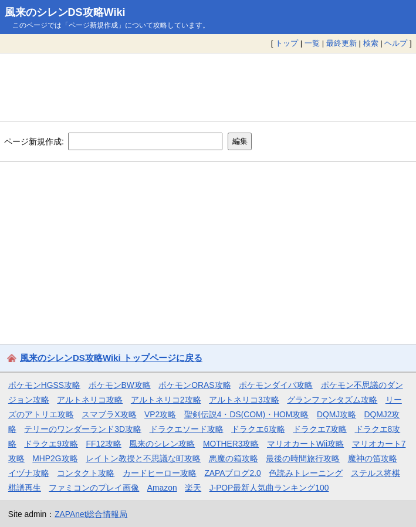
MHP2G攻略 (54, 458)
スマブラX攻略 (109, 414)
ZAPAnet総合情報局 (91, 514)
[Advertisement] (208, 87)
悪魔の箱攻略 (233, 458)
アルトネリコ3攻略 (244, 399)
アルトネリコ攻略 (90, 399)
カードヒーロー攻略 (160, 473)
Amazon (162, 487)
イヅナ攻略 (28, 473)
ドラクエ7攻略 (320, 429)
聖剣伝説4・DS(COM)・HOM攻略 (246, 414)
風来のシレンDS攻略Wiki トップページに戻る (111, 358)
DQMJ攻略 (336, 414)
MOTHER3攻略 (231, 443)
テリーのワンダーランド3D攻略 (82, 429)
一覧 (312, 43)
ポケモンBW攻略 (120, 385)
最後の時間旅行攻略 (303, 458)
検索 (370, 43)
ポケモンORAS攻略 (194, 385)
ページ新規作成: (34, 141)
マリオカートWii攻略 (305, 443)
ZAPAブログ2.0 (232, 473)
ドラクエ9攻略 (51, 443)
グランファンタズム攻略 (332, 399)
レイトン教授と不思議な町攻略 (143, 458)
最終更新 (341, 43)
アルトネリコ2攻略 (166, 399)
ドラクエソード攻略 (187, 429)
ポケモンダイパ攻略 (276, 385)
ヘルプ (395, 43)
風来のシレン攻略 (162, 443)
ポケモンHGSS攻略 (44, 385)
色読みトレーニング (306, 473)
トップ (286, 43)
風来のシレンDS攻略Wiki (65, 12)
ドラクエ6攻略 (258, 429)
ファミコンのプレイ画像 (94, 487)
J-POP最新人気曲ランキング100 (269, 487)
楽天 (193, 487)
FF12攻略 (103, 443)
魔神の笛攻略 (372, 458)
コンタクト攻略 (85, 473)
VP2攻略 (160, 414)
